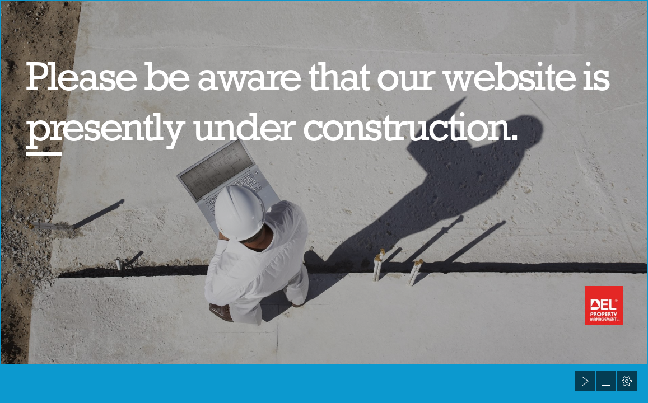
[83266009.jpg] (324, 182)
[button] (585, 381)
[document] (324, 201)
